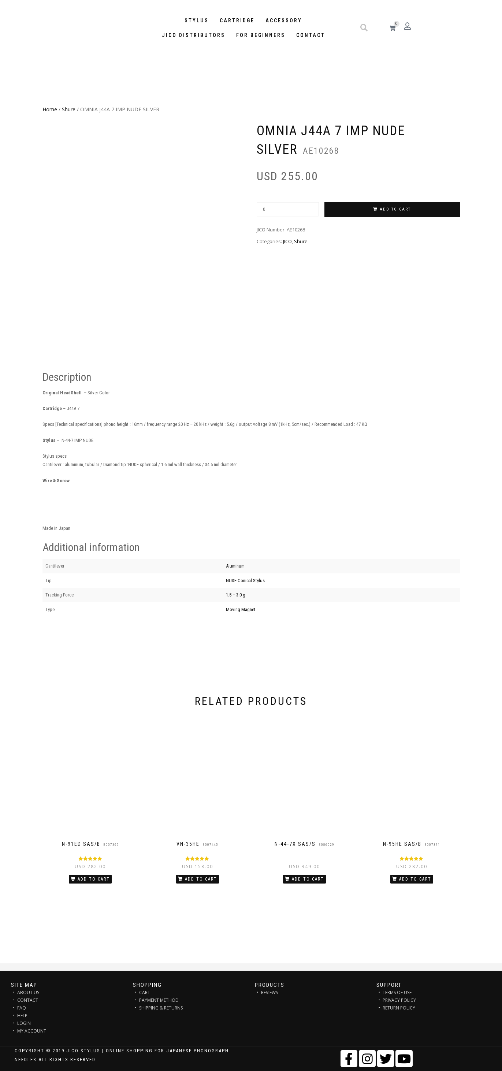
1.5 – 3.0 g (235, 595)
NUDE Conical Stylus (245, 580)
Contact (310, 35)
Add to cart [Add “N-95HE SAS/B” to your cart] (415, 879)
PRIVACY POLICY (399, 1000)
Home (49, 109)
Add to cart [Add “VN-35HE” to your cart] (201, 879)
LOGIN (24, 1023)
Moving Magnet (241, 609)
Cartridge (237, 20)
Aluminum (235, 566)
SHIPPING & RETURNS (161, 1008)
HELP (22, 1015)
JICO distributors (193, 35)
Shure (68, 109)
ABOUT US (28, 992)
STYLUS (197, 20)
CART (144, 992)
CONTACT (27, 1000)
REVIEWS (269, 992)
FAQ (21, 1008)
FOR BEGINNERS (260, 35)
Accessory (283, 20)
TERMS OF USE (397, 992)
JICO (287, 241)
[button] (363, 27)
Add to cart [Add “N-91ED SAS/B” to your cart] (94, 879)
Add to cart (395, 209)
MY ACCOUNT (31, 1031)
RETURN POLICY (399, 1008)
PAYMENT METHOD (159, 1000)
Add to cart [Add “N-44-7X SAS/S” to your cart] (308, 879)
